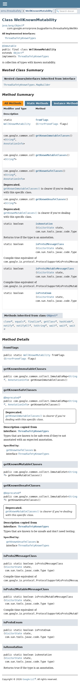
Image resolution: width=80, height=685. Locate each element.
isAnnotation (44, 223)
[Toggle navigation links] (5, 3)
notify (8, 325)
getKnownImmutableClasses (53, 135)
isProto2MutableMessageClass (55, 268)
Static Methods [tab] (37, 103)
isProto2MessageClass (50, 244)
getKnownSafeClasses (49, 170)
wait (52, 325)
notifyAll (22, 325)
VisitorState (45, 227)
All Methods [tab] (12, 103)
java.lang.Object (12, 25)
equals (19, 321)
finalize (33, 321)
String (9, 139)
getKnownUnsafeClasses (50, 199)
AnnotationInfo (13, 143)
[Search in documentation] (66, 11)
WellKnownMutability (38, 11)
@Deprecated (11, 397)
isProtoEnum (43, 293)
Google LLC (28, 679)
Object (17, 52)
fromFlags (42, 119)
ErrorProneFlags (47, 123)
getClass (49, 321)
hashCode (65, 321)
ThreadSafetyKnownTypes (20, 38)
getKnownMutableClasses (51, 155)
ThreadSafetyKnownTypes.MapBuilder (27, 84)
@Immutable (9, 45)
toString (39, 325)
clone (7, 321)
